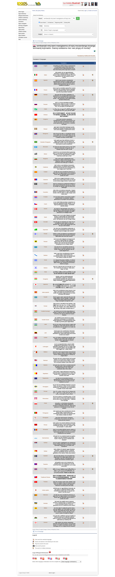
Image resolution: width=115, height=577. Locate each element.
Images (45, 42)
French (45, 90)
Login (85, 10)
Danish (45, 208)
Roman (45, 425)
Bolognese (45, 133)
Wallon (45, 508)
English (45, 66)
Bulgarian (45, 158)
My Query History (40, 10)
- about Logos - (52, 572)
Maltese (45, 352)
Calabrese (45, 167)
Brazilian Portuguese (45, 142)
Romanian (45, 429)
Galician (45, 255)
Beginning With (58, 22)
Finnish (45, 233)
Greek (45, 260)
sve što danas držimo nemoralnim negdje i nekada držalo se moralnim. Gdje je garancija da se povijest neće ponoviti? (64, 198)
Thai (45, 469)
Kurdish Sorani (45, 319)
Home (33, 10)
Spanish (45, 80)
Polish (45, 403)
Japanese (45, 284)
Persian (45, 391)
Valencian (45, 495)
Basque (45, 129)
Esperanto (45, 229)
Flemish (45, 241)
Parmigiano (45, 386)
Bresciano (45, 146)
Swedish (45, 455)
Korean (45, 306)
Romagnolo (45, 417)
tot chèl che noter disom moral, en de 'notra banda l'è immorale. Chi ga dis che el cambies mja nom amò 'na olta (64, 148)
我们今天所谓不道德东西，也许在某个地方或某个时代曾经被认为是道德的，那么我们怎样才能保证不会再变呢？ (64, 115)
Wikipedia (53, 42)
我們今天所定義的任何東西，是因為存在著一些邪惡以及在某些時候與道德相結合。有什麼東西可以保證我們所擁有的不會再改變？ (64, 477)
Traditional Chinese (45, 477)
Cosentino (45, 192)
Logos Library (36, 42)
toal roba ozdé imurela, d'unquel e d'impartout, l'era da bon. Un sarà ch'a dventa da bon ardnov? (64, 419)
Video (58, 42)
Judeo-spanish (45, 292)
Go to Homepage (39, 41)
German (45, 94)
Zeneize (45, 522)
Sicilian (45, 451)
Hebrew (45, 268)
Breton (45, 154)
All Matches (50, 22)
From (41, 26)
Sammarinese (45, 438)
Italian (45, 75)
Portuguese (45, 413)
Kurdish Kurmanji (45, 311)
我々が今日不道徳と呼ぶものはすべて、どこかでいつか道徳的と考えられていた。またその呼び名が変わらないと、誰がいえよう (64, 286)
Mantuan (45, 360)
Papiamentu (45, 378)
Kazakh (45, 297)
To (41, 30)
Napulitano (45, 373)
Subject (40, 34)
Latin (45, 333)
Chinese (45, 114)
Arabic (45, 109)
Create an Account (92, 10)
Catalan (45, 171)
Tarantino (45, 464)
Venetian (45, 503)
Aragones (45, 119)
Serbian (45, 442)
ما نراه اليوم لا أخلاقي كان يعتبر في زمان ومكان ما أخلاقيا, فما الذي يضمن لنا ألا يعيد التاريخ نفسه (64, 109)
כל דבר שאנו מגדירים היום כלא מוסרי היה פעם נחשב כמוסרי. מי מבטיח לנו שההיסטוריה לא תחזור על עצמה (64, 268)
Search (40, 18)
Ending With (66, 22)
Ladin (45, 324)
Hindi (45, 272)
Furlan (45, 247)
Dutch (45, 217)
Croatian (45, 196)
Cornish (45, 183)
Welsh (45, 517)
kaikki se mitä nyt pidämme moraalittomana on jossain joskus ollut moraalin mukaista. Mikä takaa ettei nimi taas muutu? (64, 235)
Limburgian (45, 346)
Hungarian (45, 279)
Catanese (45, 179)
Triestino (45, 481)
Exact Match (42, 22)
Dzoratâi (45, 222)
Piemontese (45, 398)
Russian (45, 104)
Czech (45, 204)
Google (41, 42)
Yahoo (49, 42)
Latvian (45, 337)
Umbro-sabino (45, 490)
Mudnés (45, 365)
